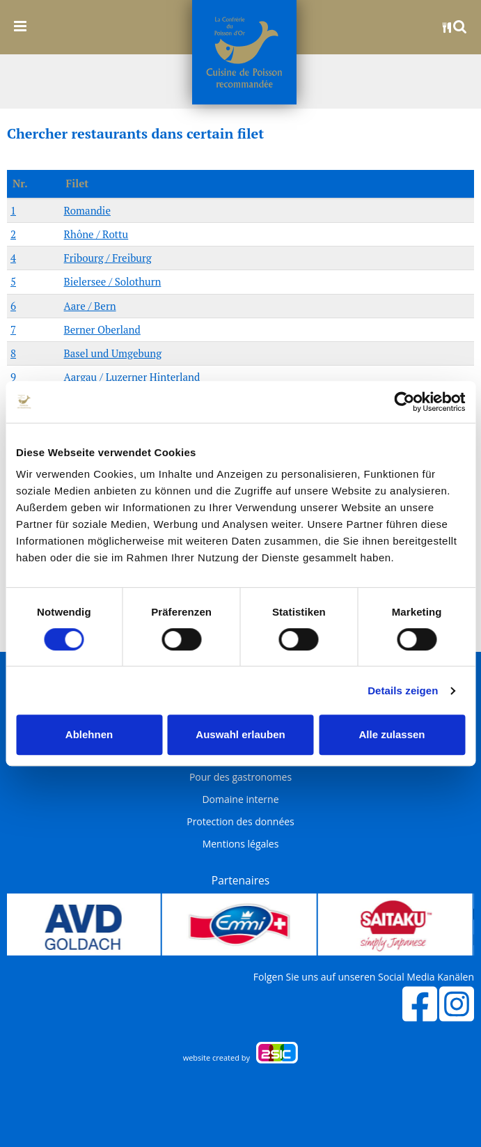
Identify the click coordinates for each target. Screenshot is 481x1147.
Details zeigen (403, 690)
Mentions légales (241, 844)
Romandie (87, 210)
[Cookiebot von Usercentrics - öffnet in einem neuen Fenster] (404, 401)
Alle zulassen (391, 734)
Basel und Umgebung (113, 353)
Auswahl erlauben (240, 734)
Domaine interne (240, 799)
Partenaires (240, 880)
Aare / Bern (90, 306)
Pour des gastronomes (240, 777)
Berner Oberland (102, 329)
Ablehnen (89, 734)
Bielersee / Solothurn (112, 281)
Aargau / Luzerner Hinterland (132, 377)
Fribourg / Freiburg (108, 258)
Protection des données (240, 822)
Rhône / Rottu (96, 234)
